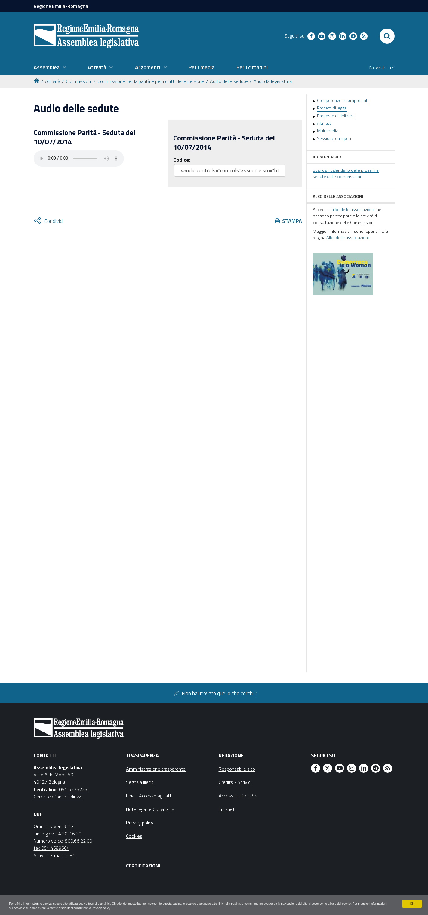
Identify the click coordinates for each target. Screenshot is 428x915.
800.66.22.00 (78, 840)
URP (38, 814)
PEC (71, 855)
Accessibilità (231, 795)
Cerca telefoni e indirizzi (58, 796)
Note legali (137, 809)
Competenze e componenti (342, 100)
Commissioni (79, 81)
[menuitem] (50, 67)
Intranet (227, 809)
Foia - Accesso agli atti (149, 795)
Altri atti (324, 123)
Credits (226, 782)
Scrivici (244, 782)
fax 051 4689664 (51, 848)
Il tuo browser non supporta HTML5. (79, 158)
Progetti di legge (332, 108)
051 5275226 (73, 789)
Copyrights (163, 809)
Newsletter (382, 67)
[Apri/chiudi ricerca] (387, 36)
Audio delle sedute (229, 81)
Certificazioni (143, 865)
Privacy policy (190, 908)
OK (411, 902)
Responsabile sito (237, 768)
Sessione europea (334, 138)
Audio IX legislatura (273, 81)
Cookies (134, 836)
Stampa (292, 221)
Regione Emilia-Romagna (61, 6)
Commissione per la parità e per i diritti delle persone (150, 81)
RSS (253, 795)
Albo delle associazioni (347, 237)
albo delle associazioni (352, 209)
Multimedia (327, 130)
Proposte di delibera (336, 115)
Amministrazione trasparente (156, 768)
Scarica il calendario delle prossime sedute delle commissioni (346, 173)
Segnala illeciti (140, 782)
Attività (52, 81)
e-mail (55, 855)
